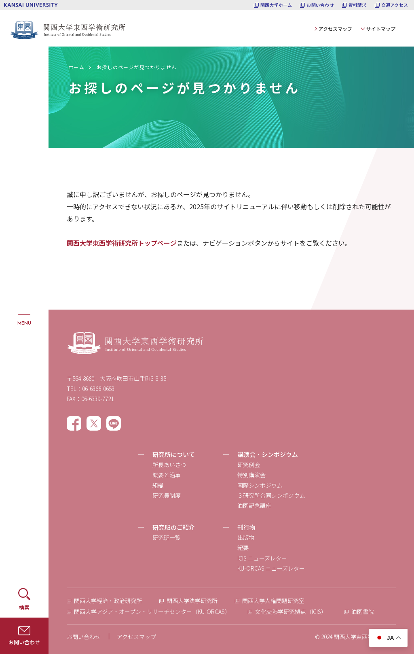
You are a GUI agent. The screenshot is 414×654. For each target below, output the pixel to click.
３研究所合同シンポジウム (271, 495)
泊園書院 (362, 611)
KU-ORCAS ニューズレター (271, 568)
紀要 (243, 548)
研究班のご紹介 (173, 527)
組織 (158, 485)
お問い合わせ (320, 5)
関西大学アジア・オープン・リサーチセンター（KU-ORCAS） (152, 611)
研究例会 (248, 465)
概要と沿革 (166, 475)
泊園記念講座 (254, 505)
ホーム (76, 67)
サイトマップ (380, 28)
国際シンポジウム (260, 485)
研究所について (173, 454)
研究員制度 (166, 495)
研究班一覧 (166, 537)
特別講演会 (251, 475)
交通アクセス (394, 5)
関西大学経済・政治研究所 (108, 601)
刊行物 (246, 527)
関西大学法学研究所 (192, 601)
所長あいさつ (169, 465)
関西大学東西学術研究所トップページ (122, 243)
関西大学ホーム (276, 5)
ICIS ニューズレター (262, 558)
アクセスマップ (335, 28)
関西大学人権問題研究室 (273, 601)
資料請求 (358, 5)
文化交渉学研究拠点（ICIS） (291, 611)
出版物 (245, 537)
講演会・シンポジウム (267, 454)
